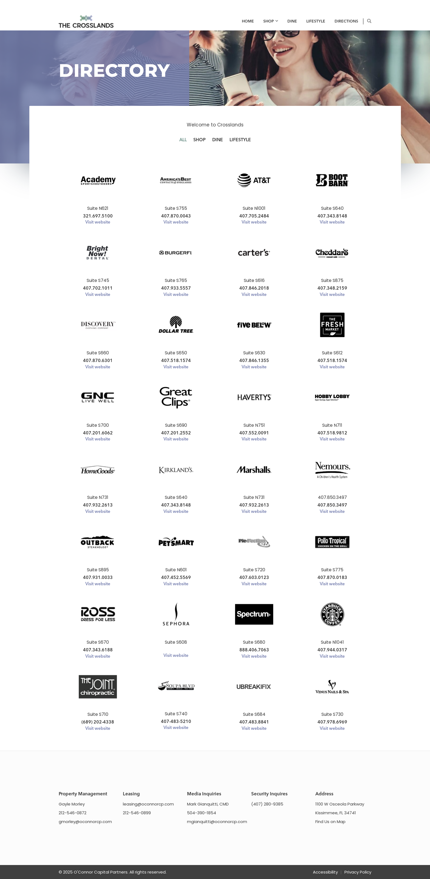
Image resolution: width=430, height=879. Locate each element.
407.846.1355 (254, 361)
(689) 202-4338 (97, 722)
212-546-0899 (137, 813)
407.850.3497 (332, 505)
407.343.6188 (98, 650)
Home (248, 21)
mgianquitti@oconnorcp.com (217, 821)
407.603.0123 (254, 578)
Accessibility (325, 872)
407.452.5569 (176, 578)
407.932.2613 (98, 505)
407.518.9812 (332, 433)
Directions (346, 21)
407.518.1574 (176, 361)
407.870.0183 (332, 578)
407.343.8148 (332, 216)
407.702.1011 (98, 288)
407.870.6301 (98, 361)
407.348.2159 (332, 288)
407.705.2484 (254, 216)
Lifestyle (315, 21)
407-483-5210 (176, 722)
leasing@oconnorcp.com (148, 804)
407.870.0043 (176, 216)
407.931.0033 (98, 578)
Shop (268, 21)
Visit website (97, 222)
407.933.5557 (176, 288)
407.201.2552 (176, 433)
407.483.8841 (254, 722)
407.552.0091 (254, 433)
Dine (292, 21)
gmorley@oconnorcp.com (85, 821)
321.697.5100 (98, 216)
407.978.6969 (332, 722)
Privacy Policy (357, 872)
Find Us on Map (330, 821)
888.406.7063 (254, 650)
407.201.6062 (98, 433)
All (183, 140)
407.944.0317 (332, 650)
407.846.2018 (254, 288)
